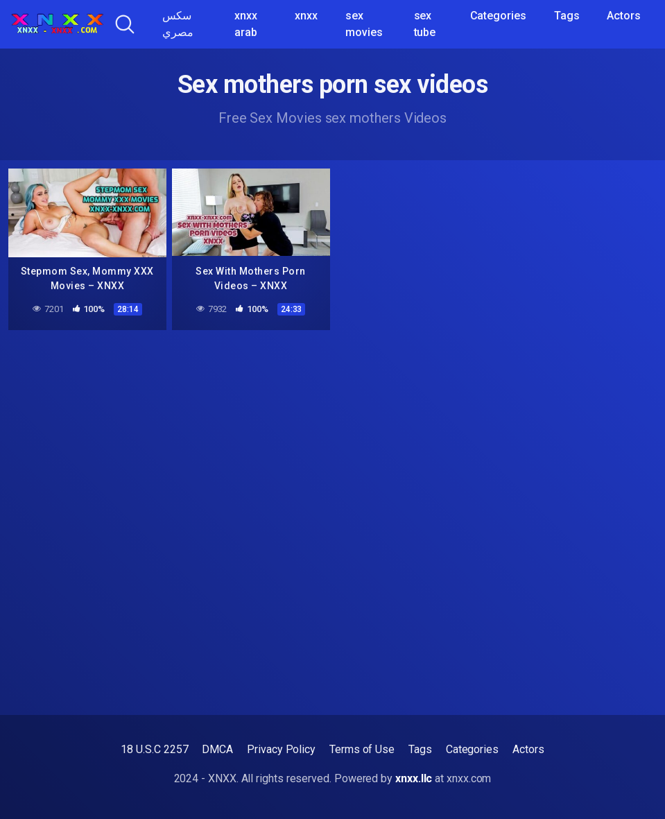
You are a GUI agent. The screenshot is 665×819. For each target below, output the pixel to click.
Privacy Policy (281, 749)
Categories (498, 15)
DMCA (217, 749)
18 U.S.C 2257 (154, 749)
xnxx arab (245, 24)
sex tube (425, 24)
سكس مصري (177, 24)
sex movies (364, 24)
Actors (624, 15)
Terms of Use (362, 749)
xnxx (306, 15)
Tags (567, 15)
